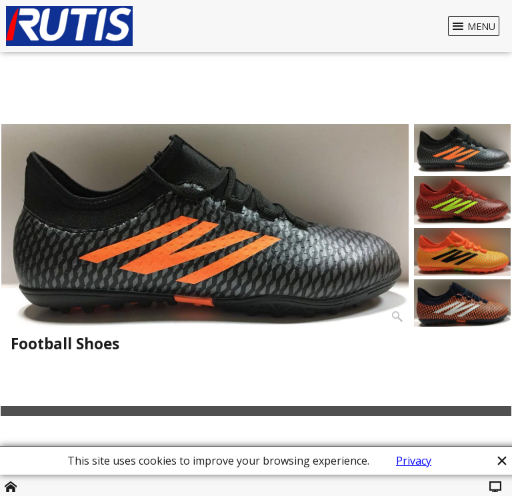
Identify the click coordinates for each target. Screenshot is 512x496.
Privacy (413, 460)
